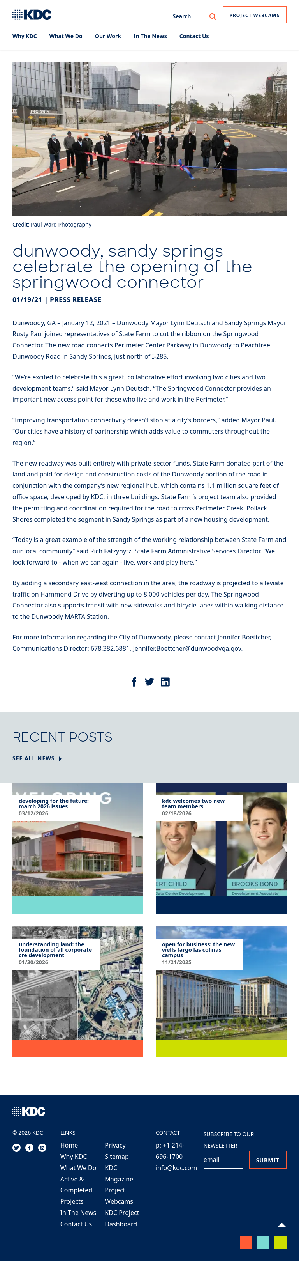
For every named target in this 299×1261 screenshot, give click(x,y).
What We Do (78, 1168)
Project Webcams (255, 15)
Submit (268, 1160)
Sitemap (117, 1156)
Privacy (115, 1145)
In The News (78, 1212)
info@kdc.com (176, 1168)
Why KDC (73, 1156)
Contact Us (76, 1224)
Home (69, 1145)
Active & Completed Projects (76, 1190)
